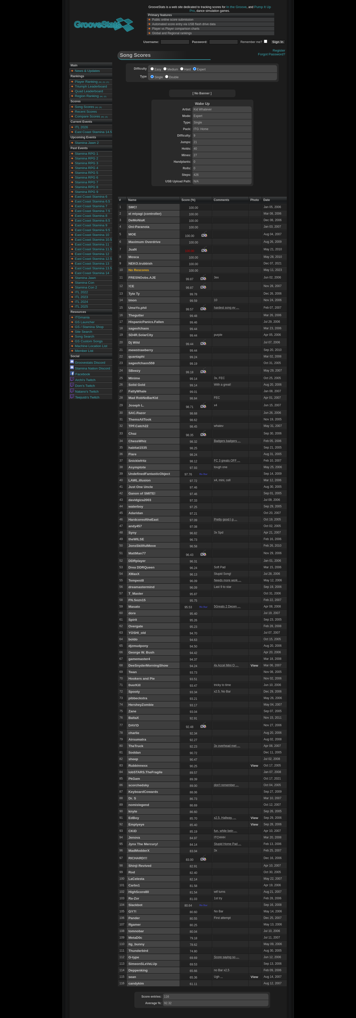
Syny (132, 533)
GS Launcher (85, 322)
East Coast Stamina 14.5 (93, 132)
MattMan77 (137, 553)
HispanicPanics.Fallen (146, 322)
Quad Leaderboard (89, 91)
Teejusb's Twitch (84, 397)
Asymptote (137, 467)
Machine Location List (91, 346)
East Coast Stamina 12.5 (93, 259)
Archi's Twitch (83, 380)
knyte (132, 811)
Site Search (83, 332)
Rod (131, 872)
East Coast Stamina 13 (92, 263)
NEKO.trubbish (140, 263)
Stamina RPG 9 (86, 192)
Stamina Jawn (85, 278)
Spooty (134, 692)
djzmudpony (138, 646)
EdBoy (133, 818)
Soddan (134, 752)
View (254, 665)
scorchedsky (138, 785)
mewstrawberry (140, 350)
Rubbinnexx (137, 765)
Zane (132, 711)
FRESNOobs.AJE (142, 277)
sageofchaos (138, 328)
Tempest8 (136, 580)
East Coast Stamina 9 (91, 225)
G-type (133, 957)
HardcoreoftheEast (143, 519)
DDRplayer (136, 561)
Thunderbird (138, 951)
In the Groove (236, 7)
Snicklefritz (137, 461)
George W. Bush (141, 652)
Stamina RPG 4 (86, 168)
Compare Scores (87, 116)
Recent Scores (86, 111)
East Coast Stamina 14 (92, 273)
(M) (100, 82)
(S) (104, 82)
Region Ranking (87, 96)
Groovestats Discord (87, 362)
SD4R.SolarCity (140, 335)
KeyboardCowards (143, 792)
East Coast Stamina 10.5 (93, 239)
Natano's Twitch (84, 391)
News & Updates (87, 71)
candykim (136, 983)
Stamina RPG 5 (86, 173)
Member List (84, 351)
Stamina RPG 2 (86, 158)
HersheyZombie (140, 705)
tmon (132, 300)
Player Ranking (86, 82)
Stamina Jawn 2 (87, 143)
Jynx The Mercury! (143, 844)
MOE (132, 234)
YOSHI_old (137, 633)
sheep (133, 759)
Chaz (132, 433)
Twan (132, 672)
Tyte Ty (134, 294)
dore (132, 613)
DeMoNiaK (136, 220)
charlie (133, 733)
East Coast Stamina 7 (91, 206)
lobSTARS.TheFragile (145, 772)
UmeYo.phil (137, 308)
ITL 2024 (81, 302)
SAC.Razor (137, 413)
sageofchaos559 (141, 363)
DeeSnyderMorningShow (148, 665)
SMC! (132, 207)
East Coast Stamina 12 (92, 254)
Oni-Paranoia (138, 227)
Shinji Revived (139, 866)
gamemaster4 (139, 659)
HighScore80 (138, 892)
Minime (134, 378)
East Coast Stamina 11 (92, 244)
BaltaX (133, 718)
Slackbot (135, 905)
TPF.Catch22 (138, 426)
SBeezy (134, 371)
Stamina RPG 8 (86, 187)
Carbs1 (134, 885)
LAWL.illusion (139, 480)
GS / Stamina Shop (89, 327)
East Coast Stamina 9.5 (92, 230)
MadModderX (138, 850)
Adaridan (135, 513)
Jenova (134, 837)
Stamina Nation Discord (90, 368)
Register (279, 50)
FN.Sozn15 (136, 600)
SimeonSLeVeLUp (142, 964)
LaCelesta (136, 879)
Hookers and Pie (141, 678)
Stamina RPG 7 (86, 182)
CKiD (132, 831)
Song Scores (84, 107)
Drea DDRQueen (141, 567)
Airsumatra (137, 739)
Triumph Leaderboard (91, 86)
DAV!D (133, 725)
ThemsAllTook (139, 419)
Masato (134, 606)
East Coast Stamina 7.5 (92, 211)
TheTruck (135, 746)
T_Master (135, 593)
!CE (131, 286)
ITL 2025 (81, 306)
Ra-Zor (133, 898)
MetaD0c (135, 938)
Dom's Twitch (82, 386)
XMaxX (133, 574)
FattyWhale (137, 391)
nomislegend (138, 805)
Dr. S (132, 798)
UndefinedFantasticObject (149, 474)
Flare (132, 454)
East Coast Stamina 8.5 (92, 220)
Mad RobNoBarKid (143, 398)
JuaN (132, 249)
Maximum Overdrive (144, 242)
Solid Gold (136, 385)
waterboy (135, 506)
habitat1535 (137, 448)
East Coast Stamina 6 (91, 196)
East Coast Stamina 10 (92, 235)
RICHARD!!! (137, 858)
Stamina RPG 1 (86, 153)
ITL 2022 (81, 292)
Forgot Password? (271, 54)
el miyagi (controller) (144, 214)
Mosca (133, 257)
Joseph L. (136, 405)
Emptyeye (136, 824)
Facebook (80, 374)
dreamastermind (141, 587)
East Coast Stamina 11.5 (93, 249)
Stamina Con (84, 282)
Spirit (132, 620)
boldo (132, 639)
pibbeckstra (137, 698)
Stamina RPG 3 (86, 163)
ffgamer (134, 924)
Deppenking (137, 970)
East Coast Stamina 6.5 (92, 201)
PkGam (134, 779)
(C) (107, 82)
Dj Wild (134, 342)
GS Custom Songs (89, 341)
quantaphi (136, 356)
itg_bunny (136, 944)
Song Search (84, 336)
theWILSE (136, 539)
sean (132, 977)
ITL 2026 (81, 127)
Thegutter (136, 315)
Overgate (135, 626)
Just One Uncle (140, 487)
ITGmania (82, 317)
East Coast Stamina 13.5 (93, 268)
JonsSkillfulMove (142, 546)
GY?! (132, 911)
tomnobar (136, 931)
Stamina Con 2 (86, 287)
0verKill (134, 685)
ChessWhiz (137, 441)
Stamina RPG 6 (86, 177)
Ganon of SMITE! (141, 493)
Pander (134, 918)
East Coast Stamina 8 (91, 216)
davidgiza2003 (139, 500)
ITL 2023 (81, 297)
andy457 (135, 526)
